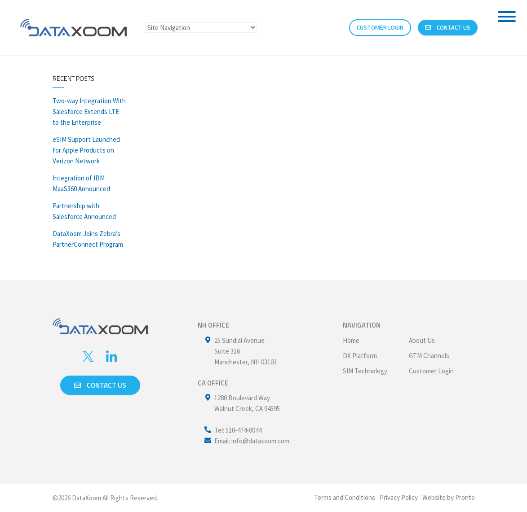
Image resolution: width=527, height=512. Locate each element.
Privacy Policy (399, 497)
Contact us (100, 385)
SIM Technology (365, 371)
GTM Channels (429, 355)
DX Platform (360, 355)
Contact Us (447, 27)
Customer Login (431, 371)
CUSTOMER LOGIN (380, 27)
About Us (422, 340)
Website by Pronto (448, 497)
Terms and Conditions (344, 497)
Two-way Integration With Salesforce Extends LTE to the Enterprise (89, 111)
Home (351, 340)
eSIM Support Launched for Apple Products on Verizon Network (86, 150)
